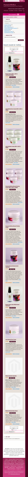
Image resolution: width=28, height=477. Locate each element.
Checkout (20, 10)
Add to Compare (16, 86)
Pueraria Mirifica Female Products (15, 459)
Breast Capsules (7, 29)
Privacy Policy (20, 466)
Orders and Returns (11, 468)
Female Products (7, 24)
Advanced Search (19, 467)
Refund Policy (13, 466)
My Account (6, 10)
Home (5, 17)
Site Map (6, 467)
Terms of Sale (13, 462)
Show (11, 49)
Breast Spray (6, 30)
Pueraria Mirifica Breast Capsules (10, 28)
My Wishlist (11, 10)
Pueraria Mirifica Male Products (11, 460)
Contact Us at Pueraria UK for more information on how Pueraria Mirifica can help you (14, 465)
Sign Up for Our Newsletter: (10, 37)
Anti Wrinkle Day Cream (11, 339)
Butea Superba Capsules (11, 375)
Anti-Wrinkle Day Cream (9, 32)
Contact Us (18, 468)
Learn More (13, 85)
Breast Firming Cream (8, 31)
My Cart (15, 10)
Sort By (6, 431)
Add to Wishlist (9, 86)
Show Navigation (11, 14)
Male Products (7, 25)
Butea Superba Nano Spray (12, 410)
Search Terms (12, 467)
